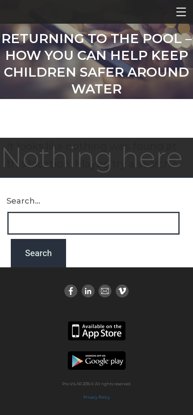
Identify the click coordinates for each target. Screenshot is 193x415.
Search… (23, 201)
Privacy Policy (96, 397)
